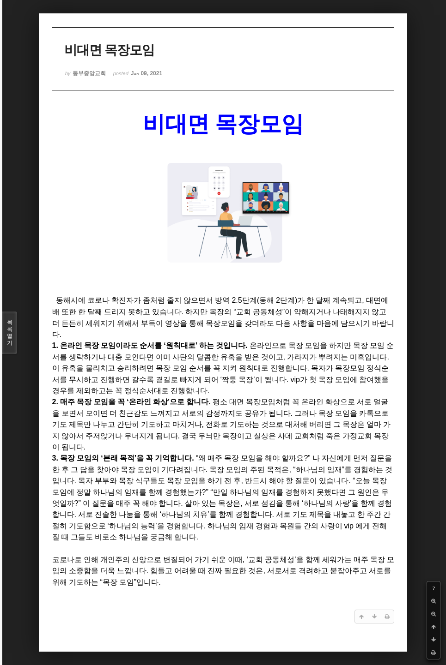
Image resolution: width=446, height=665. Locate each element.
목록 (9, 333)
